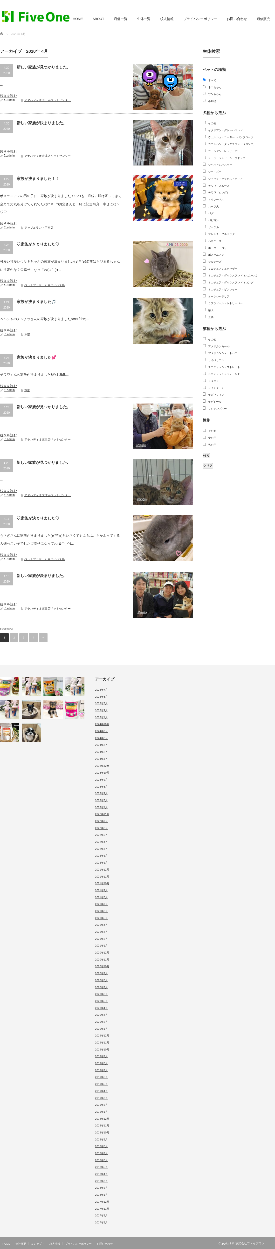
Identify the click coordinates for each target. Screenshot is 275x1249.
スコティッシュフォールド (224, 373)
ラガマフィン (216, 394)
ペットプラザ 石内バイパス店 (44, 285)
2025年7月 (101, 689)
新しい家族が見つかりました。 (44, 67)
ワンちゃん (214, 94)
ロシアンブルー (217, 408)
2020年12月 (102, 952)
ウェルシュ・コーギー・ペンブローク (230, 137)
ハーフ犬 (213, 206)
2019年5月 (101, 1084)
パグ (210, 213)
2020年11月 (102, 959)
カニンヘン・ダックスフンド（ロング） (232, 144)
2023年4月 (101, 793)
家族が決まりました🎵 (36, 302)
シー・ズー (214, 171)
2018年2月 (101, 1187)
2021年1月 (101, 945)
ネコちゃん (214, 87)
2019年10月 (102, 1049)
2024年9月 (101, 731)
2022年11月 (102, 814)
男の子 (212, 444)
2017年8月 (101, 1222)
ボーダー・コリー (218, 248)
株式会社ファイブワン (249, 1243)
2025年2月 (101, 710)
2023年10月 (102, 772)
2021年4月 (101, 924)
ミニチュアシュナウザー (222, 268)
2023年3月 (101, 800)
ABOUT (98, 19)
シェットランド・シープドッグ (226, 158)
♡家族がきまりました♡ (38, 244)
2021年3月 (101, 931)
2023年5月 (101, 786)
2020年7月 (101, 987)
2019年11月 (102, 1042)
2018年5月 (101, 1167)
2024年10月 (102, 724)
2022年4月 (101, 841)
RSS (272, 1243)
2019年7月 (101, 1070)
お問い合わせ (237, 19)
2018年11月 (102, 1125)
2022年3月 (101, 848)
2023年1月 (101, 807)
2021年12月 (102, 869)
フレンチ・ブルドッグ (221, 234)
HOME (78, 19)
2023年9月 (101, 779)
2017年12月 (102, 1201)
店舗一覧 (120, 19)
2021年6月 (101, 911)
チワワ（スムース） (220, 185)
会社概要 (20, 1243)
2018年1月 (101, 1194)
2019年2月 (101, 1104)
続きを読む (8, 96)
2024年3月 (101, 744)
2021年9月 (101, 890)
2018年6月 (101, 1160)
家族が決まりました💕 (36, 357)
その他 (212, 123)
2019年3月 (101, 1098)
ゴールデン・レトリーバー (224, 151)
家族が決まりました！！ (38, 179)
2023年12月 (102, 765)
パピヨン (213, 220)
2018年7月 (101, 1153)
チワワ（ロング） (218, 192)
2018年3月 (101, 1181)
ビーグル (213, 227)
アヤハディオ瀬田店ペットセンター (47, 100)
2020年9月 (101, 973)
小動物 (212, 101)
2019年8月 (101, 1063)
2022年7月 (101, 821)
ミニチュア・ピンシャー (222, 289)
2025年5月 (101, 696)
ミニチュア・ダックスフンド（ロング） (232, 282)
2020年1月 (101, 1028)
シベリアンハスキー (220, 164)
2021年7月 (101, 904)
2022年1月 (101, 862)
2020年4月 (101, 1008)
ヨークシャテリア (218, 296)
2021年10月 (102, 883)
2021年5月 (101, 918)
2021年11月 (102, 876)
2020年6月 (101, 994)
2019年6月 (101, 1077)
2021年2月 (101, 938)
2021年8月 (101, 897)
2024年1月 (101, 758)
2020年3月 (101, 1014)
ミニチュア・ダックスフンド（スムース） (233, 275)
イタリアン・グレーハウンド (225, 130)
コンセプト (37, 1243)
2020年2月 (101, 1021)
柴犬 (210, 310)
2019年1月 (101, 1111)
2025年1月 (101, 717)
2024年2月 (101, 751)
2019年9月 (101, 1056)
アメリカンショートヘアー (224, 353)
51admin (9, 100)
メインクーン (216, 387)
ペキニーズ (214, 241)
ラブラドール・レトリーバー (225, 303)
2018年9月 (101, 1139)
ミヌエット (214, 380)
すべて (212, 80)
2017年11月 (102, 1208)
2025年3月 (101, 703)
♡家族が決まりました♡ (38, 518)
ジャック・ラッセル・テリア (225, 178)
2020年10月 (102, 966)
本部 (27, 334)
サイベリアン (216, 360)
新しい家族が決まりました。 (42, 123)
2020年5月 (101, 1001)
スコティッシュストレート (224, 367)
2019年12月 (102, 1035)
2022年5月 (101, 834)
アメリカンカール (218, 346)
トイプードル (216, 199)
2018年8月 (101, 1146)
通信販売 (263, 19)
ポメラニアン (216, 254)
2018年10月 (102, 1132)
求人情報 (167, 19)
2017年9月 (101, 1215)
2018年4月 (101, 1174)
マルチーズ (214, 261)
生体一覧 (144, 19)
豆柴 (210, 317)
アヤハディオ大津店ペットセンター (47, 156)
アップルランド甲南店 (38, 227)
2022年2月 (101, 855)
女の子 (212, 437)
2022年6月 (101, 828)
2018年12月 (102, 1118)
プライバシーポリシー (200, 19)
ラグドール (214, 401)
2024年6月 (101, 738)
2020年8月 (101, 980)
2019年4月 (101, 1091)
